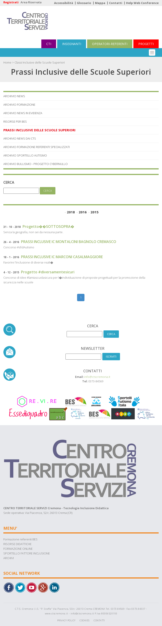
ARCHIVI (8, 558)
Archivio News (14, 96)
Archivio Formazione (19, 105)
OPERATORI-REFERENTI (109, 44)
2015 (94, 212)
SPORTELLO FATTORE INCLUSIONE (26, 553)
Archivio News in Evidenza (22, 113)
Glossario (84, 3)
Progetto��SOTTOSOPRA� (48, 226)
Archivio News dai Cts (19, 138)
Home (7, 62)
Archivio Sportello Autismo (25, 155)
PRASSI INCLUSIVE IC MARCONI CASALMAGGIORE (62, 256)
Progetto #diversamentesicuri (47, 272)
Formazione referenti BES (20, 539)
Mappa (100, 3)
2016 (83, 212)
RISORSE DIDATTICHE (17, 544)
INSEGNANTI (71, 44)
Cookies (85, 620)
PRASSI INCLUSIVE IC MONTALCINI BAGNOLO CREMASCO (68, 241)
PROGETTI (146, 44)
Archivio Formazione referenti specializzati (36, 147)
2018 (71, 212)
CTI (48, 44)
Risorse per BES (15, 121)
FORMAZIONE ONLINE (18, 549)
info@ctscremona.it (97, 377)
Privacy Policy (66, 620)
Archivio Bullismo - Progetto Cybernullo (35, 164)
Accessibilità (63, 3)
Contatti (115, 3)
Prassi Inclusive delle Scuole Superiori (39, 130)
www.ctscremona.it (56, 613)
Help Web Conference (142, 3)
